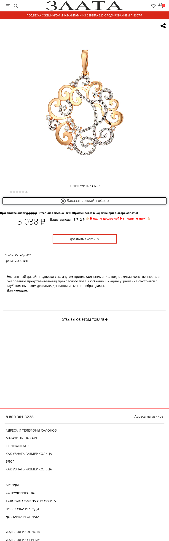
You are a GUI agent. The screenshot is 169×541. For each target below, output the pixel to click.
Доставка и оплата (22, 516)
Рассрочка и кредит (23, 509)
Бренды (12, 485)
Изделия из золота (23, 532)
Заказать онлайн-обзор (84, 200)
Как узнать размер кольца (29, 453)
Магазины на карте (22, 438)
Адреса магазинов (148, 416)
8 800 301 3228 (20, 416)
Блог (10, 461)
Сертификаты (17, 446)
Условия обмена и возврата (31, 501)
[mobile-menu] (8, 5)
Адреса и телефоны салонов (31, 430)
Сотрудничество (20, 493)
